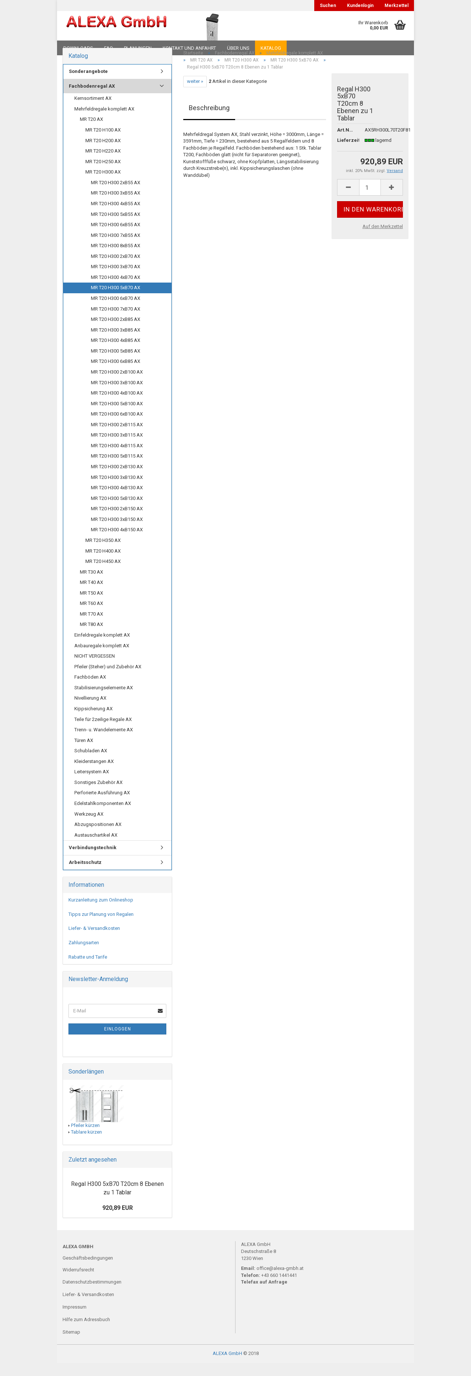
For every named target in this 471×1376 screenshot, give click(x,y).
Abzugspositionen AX (97, 837)
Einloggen (117, 1041)
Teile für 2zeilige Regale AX (103, 732)
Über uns (238, 48)
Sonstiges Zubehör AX (98, 795)
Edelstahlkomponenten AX (102, 816)
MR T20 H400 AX (103, 563)
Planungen (138, 48)
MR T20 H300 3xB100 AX (117, 395)
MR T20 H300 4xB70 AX (115, 290)
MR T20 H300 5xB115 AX (117, 469)
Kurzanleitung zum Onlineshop (100, 912)
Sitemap (71, 1345)
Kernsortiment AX (92, 111)
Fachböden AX (90, 690)
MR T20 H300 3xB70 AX (115, 279)
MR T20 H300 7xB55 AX (115, 248)
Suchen (328, 5)
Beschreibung (209, 120)
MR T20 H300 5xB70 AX (115, 300)
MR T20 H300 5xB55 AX (115, 227)
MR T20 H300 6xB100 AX (117, 427)
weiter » (195, 94)
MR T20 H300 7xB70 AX (115, 321)
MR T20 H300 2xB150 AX (117, 521)
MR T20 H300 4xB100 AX (117, 406)
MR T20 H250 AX (103, 174)
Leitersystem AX (91, 784)
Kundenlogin (360, 5)
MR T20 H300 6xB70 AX (115, 311)
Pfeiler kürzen (85, 1138)
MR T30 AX (91, 584)
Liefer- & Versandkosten (94, 941)
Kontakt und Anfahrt (189, 48)
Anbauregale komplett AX (101, 658)
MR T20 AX (91, 132)
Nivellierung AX (90, 711)
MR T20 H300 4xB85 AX (115, 353)
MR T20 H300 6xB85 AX (115, 374)
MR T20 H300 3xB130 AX (117, 490)
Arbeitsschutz (85, 875)
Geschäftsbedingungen (88, 1270)
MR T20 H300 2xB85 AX (115, 332)
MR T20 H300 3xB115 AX (117, 448)
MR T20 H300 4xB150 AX (117, 542)
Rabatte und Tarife (87, 969)
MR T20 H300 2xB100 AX (117, 385)
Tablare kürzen (86, 1145)
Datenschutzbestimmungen (92, 1295)
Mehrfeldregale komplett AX (104, 122)
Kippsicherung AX (93, 721)
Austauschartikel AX (95, 847)
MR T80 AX (91, 637)
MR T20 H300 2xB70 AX (115, 269)
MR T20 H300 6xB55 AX (115, 237)
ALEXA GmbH (227, 1366)
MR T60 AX (91, 616)
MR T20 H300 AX (103, 185)
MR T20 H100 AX (103, 143)
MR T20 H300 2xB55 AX (115, 195)
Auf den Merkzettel (382, 239)
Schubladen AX (90, 763)
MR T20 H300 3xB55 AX (115, 206)
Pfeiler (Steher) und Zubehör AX (107, 679)
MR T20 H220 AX (103, 164)
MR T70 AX (91, 627)
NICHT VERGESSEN (94, 669)
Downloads (78, 48)
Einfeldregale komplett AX (102, 648)
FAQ (108, 48)
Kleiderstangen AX (94, 774)
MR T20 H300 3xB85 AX (115, 342)
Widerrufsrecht (78, 1282)
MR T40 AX (91, 595)
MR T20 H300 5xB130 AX (117, 511)
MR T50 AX (91, 605)
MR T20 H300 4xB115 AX (117, 458)
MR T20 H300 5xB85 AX (115, 363)
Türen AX (83, 753)
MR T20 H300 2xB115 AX (117, 437)
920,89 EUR (117, 1220)
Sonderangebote (88, 84)
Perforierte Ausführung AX (102, 805)
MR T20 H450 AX (103, 574)
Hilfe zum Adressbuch (86, 1332)
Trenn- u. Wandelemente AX (103, 742)
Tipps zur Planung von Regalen (101, 926)
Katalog (271, 48)
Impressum (74, 1320)
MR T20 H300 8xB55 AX (115, 258)
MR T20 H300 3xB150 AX (117, 532)
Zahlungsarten (83, 955)
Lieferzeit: (345, 152)
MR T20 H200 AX (103, 153)
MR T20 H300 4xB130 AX (117, 500)
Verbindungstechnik (92, 860)
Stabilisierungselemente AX (103, 700)
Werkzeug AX (88, 826)
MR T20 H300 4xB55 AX (115, 216)
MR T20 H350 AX (103, 553)
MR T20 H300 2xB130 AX (117, 479)
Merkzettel (396, 5)
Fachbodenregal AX (92, 98)
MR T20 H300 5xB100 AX (117, 416)
